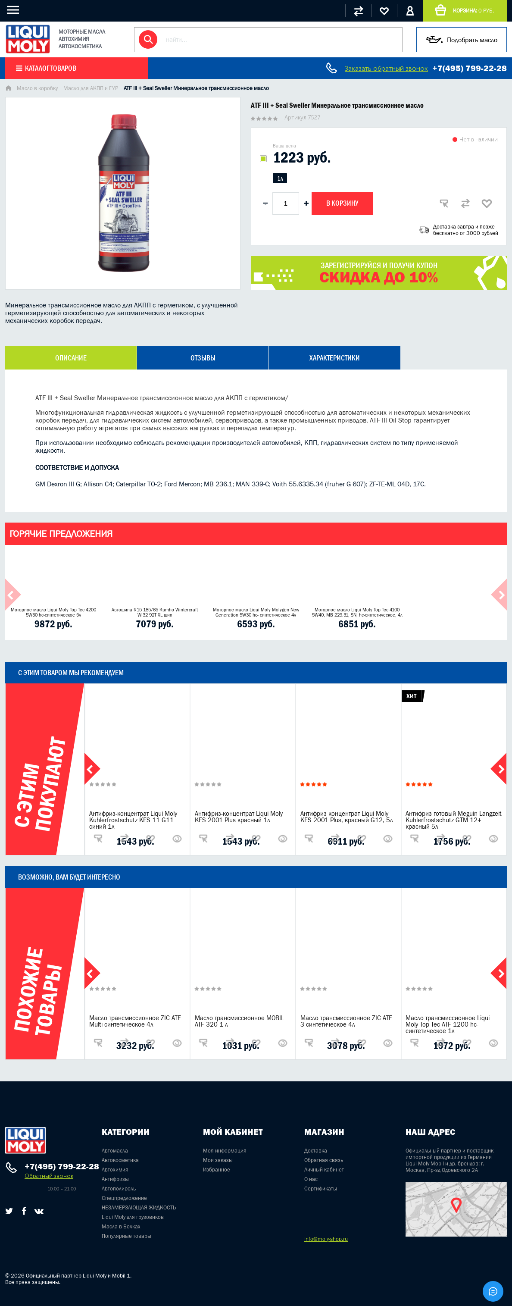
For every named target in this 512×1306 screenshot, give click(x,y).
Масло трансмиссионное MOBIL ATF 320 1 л (239, 1021)
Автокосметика (120, 1160)
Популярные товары (126, 1236)
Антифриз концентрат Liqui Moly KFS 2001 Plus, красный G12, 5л (346, 816)
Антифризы (115, 1179)
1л (280, 178)
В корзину (342, 203)
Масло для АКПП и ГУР (90, 88)
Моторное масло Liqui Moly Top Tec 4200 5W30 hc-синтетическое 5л (53, 612)
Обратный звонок (49, 1176)
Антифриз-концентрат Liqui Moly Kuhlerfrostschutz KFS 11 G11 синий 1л (133, 820)
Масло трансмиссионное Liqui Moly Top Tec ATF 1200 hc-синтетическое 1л (448, 1024)
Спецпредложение (124, 1198)
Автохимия (115, 1169)
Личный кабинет (324, 1169)
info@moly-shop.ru (326, 1239)
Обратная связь (323, 1160)
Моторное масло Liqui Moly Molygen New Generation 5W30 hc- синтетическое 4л (256, 612)
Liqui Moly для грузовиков (133, 1217)
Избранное (216, 1169)
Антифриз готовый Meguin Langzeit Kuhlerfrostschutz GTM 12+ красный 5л (454, 820)
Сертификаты (320, 1188)
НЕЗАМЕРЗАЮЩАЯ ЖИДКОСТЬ (139, 1207)
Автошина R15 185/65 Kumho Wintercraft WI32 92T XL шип (155, 612)
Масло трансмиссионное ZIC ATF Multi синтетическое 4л (135, 1021)
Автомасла (115, 1150)
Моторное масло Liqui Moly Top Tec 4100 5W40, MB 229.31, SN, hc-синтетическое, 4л (357, 612)
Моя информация (225, 1150)
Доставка (315, 1150)
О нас (311, 1179)
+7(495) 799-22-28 (469, 68)
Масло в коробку (37, 88)
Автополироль (119, 1188)
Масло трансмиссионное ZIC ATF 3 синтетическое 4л (346, 1021)
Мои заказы (218, 1160)
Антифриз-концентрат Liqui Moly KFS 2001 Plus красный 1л (239, 816)
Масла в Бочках (121, 1226)
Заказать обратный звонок (386, 68)
